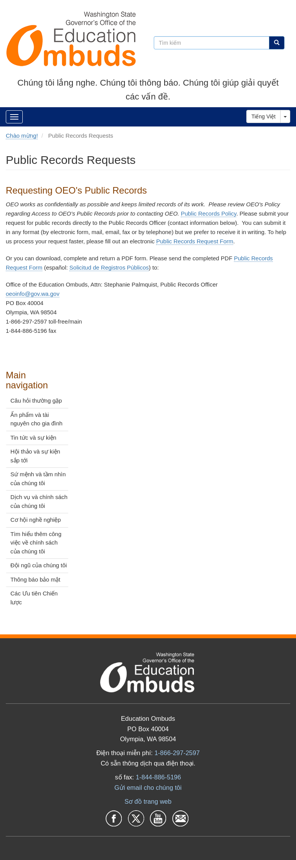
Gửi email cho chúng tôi (148, 787)
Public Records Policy (208, 213)
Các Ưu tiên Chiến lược (34, 597)
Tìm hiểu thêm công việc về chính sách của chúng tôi (35, 543)
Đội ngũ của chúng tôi (38, 565)
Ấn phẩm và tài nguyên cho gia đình (36, 419)
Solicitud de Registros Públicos (109, 267)
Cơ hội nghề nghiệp (35, 519)
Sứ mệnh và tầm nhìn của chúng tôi (38, 478)
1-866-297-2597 (177, 752)
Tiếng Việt (263, 116)
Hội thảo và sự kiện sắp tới (35, 456)
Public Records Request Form (194, 241)
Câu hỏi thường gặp (36, 400)
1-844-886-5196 (158, 777)
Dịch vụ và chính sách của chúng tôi (38, 501)
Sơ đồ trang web (148, 801)
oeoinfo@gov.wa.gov (32, 293)
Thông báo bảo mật (35, 579)
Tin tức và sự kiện (33, 437)
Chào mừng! (22, 135)
